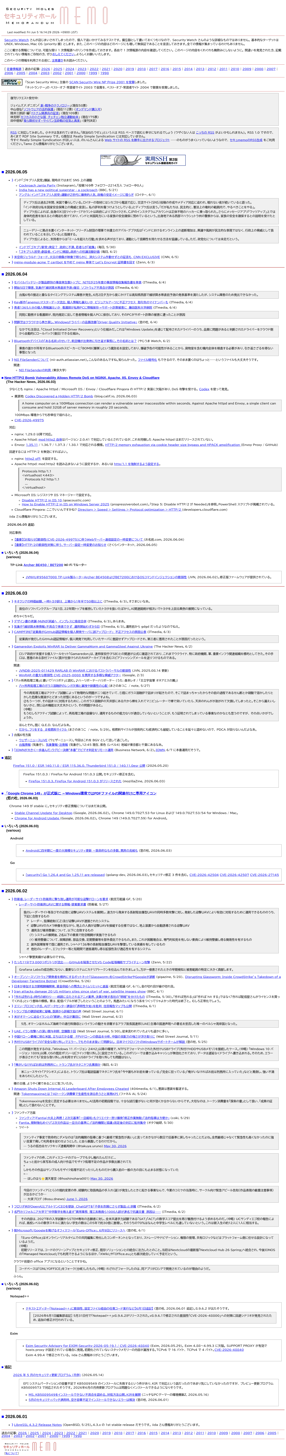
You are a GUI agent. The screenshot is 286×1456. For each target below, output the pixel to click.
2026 (45, 69)
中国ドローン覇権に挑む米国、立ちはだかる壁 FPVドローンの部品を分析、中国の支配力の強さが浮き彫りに (84, 1036)
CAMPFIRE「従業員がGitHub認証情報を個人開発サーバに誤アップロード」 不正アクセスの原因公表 (80, 631)
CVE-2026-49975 (29, 420)
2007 (271, 69)
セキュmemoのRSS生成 (246, 140)
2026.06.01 (16, 1416)
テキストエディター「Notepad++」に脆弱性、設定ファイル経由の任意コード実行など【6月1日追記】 (89, 1308)
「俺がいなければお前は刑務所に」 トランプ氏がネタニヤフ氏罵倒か (57, 1064)
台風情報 (25, 744)
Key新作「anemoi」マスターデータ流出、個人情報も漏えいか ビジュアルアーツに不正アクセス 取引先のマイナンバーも (91, 302)
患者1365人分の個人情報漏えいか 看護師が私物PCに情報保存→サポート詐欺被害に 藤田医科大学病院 (83, 307)
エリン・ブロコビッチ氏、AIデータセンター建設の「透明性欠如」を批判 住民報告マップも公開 (73, 1006)
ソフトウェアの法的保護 (38, 109)
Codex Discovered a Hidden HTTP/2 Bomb (59, 396)
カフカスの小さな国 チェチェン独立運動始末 (49, 117)
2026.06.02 (16, 890)
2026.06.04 (16, 274)
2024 (69, 69)
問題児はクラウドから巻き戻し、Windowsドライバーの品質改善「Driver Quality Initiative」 (75, 322)
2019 (130, 69)
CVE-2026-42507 (234, 874)
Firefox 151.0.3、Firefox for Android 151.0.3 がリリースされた (75, 781)
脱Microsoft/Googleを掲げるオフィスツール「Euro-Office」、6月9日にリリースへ (69, 1230)
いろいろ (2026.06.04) (22, 553)
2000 (81, 73)
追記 (8, 758)
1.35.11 (32, 444)
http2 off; (33, 458)
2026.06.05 (16, 171)
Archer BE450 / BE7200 (43, 564)
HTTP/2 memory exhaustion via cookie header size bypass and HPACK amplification (173, 444)
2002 (57, 73)
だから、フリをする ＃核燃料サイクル (43, 729)
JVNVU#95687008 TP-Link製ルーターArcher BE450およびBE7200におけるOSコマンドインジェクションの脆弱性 (106, 577)
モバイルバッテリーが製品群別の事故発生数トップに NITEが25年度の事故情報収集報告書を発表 (78, 282)
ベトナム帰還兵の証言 (45, 113)
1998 (105, 73)
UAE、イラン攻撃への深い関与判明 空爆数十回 (45, 1031)
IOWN (160, 750)
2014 (188, 69)
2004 (33, 73)
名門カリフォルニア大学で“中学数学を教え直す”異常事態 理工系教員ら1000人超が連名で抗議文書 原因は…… (87, 1211)
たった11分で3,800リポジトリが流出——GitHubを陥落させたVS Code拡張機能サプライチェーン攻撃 (82, 962)
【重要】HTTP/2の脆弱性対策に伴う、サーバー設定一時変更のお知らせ (60, 544)
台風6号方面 (22, 734)
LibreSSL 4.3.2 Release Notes (38, 1424)
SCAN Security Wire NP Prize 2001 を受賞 (102, 82)
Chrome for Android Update (37, 818)
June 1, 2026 (77, 1199)
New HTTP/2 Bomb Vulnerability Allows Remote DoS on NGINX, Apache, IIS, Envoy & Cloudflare (82, 378)
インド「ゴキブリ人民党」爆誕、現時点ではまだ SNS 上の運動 (53, 180)
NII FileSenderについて (31, 359)
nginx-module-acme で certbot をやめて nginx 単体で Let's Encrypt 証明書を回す (74, 262)
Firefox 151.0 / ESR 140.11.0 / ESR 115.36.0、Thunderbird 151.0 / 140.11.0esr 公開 (79, 765)
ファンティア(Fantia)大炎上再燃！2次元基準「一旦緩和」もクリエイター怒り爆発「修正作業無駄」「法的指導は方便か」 (94, 1118)
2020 (117, 69)
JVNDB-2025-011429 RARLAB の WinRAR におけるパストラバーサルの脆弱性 (75, 670)
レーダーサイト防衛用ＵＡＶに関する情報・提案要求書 (52, 904)
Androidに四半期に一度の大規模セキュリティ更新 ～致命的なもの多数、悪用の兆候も (82, 850)
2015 (177, 69)
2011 (223, 69)
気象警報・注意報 (57, 744)
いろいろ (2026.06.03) (22, 826)
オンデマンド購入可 (88, 109)
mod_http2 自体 (50, 439)
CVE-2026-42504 (204, 874)
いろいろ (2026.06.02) (22, 1284)
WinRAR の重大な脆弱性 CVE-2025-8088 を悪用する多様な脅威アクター (70, 675)
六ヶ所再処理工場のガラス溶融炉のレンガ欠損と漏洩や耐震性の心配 (64, 685)
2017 (153, 69)
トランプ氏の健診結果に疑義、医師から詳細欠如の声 (47, 1011)
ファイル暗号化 (147, 359)
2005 (20, 73)
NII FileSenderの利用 (35, 370)
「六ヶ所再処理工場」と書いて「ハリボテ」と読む (44, 680)
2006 (8, 73)
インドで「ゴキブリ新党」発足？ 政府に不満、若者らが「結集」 (57, 247)
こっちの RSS (205, 132)
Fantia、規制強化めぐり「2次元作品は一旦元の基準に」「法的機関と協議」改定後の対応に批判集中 (82, 1122)
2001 (69, 73)
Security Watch (16, 40)
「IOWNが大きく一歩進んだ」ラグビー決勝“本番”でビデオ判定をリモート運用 (63, 750)
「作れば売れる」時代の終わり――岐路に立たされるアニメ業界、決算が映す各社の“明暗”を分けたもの (79, 996)
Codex (204, 389)
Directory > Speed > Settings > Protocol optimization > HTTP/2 (130, 509)
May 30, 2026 (115, 1146)
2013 (200, 69)
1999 (93, 73)
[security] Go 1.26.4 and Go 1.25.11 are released (65, 874)
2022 (94, 69)
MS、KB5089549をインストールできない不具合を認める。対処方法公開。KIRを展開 (85, 1394)
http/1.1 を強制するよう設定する (136, 464)
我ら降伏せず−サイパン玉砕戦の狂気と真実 (52, 120)
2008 (259, 69)
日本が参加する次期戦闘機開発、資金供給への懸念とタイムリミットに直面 (61, 986)
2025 (57, 69)
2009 (246, 69)
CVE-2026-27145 (264, 874)
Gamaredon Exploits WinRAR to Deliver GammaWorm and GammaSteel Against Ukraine (83, 646)
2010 (235, 69)
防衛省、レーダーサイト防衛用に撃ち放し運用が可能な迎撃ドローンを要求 (61, 899)
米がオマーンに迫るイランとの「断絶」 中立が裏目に (47, 1016)
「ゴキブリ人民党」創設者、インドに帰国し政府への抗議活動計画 (59, 251)
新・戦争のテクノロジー (55, 105)
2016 (165, 69)
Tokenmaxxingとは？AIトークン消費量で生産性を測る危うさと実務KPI (70, 1093)
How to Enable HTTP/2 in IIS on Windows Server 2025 (65, 504)
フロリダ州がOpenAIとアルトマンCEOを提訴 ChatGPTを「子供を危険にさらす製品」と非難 (75, 1206)
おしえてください (63, 54)
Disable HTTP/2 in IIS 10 (42, 500)
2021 (106, 69)
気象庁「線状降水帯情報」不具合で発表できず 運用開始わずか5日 (57, 626)
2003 (45, 73)
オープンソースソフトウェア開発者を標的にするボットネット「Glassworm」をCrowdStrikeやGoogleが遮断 (84, 976)
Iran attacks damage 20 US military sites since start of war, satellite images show (80, 991)
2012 (212, 69)
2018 (141, 69)
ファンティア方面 (24, 1112)
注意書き (57, 60)
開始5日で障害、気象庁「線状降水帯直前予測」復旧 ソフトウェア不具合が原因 (64, 287)
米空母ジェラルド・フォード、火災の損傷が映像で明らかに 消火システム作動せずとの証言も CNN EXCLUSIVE (87, 257)
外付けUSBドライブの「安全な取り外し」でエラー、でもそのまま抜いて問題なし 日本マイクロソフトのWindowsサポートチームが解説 (100, 1041)
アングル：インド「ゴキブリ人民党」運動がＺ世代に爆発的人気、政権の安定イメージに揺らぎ (76, 194)
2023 (82, 69)
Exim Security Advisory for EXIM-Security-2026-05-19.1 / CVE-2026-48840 (87, 1345)
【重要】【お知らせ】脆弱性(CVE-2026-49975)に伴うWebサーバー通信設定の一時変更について (79, 539)
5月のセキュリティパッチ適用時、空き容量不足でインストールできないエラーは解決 (82, 1399)
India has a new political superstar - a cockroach (58, 190)
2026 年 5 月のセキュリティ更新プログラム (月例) (47, 1374)
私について (12, 1453)
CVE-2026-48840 (229, 1349)
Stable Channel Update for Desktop (43, 813)
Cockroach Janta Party (37, 185)
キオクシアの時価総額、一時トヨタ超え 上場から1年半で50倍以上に (58, 601)
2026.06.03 (16, 593)
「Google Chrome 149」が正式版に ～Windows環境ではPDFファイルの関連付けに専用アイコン (80, 793)
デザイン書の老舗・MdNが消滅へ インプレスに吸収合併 (50, 621)
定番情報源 (14, 69)
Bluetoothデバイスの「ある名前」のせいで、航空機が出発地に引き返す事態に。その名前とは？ (75, 340)
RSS (13, 132)
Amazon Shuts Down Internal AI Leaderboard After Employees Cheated (71, 1088)
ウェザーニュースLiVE (33, 740)
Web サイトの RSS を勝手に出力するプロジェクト (137, 140)
